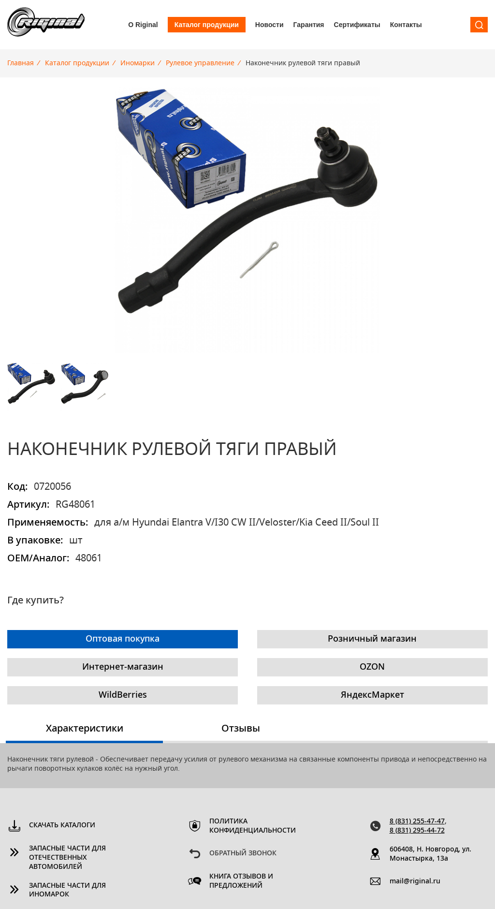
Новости (269, 25)
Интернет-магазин (122, 667)
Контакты (406, 25)
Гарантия (308, 25)
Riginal (46, 24)
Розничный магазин (372, 639)
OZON (372, 667)
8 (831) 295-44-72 (417, 830)
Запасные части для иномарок (67, 890)
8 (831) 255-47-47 (417, 821)
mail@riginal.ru (415, 881)
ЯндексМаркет (372, 695)
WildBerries (123, 695)
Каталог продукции (207, 25)
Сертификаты (357, 25)
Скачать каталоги (62, 825)
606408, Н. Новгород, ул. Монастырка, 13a (430, 854)
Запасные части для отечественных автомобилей (67, 857)
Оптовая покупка (123, 639)
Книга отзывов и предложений (241, 881)
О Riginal (143, 25)
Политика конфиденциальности (251, 826)
